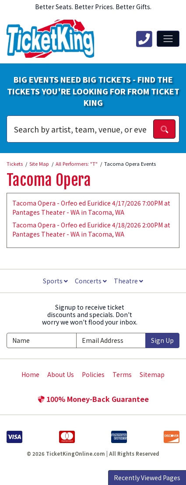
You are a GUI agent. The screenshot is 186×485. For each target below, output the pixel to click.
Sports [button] (55, 280)
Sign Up (162, 340)
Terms (122, 374)
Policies (93, 374)
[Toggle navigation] (168, 38)
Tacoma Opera (49, 180)
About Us (60, 374)
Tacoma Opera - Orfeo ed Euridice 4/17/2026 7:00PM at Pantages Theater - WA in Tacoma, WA (91, 207)
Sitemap (152, 374)
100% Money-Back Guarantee (93, 399)
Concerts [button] (91, 280)
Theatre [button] (128, 280)
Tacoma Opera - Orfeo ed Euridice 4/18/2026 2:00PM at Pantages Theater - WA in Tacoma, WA (91, 229)
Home (30, 374)
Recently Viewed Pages (147, 477)
